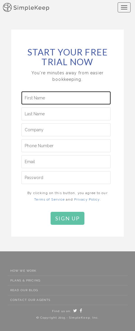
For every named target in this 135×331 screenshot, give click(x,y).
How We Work (23, 270)
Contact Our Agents (30, 299)
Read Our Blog (24, 290)
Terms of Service (49, 199)
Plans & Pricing (25, 280)
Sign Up (67, 218)
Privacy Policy (87, 199)
